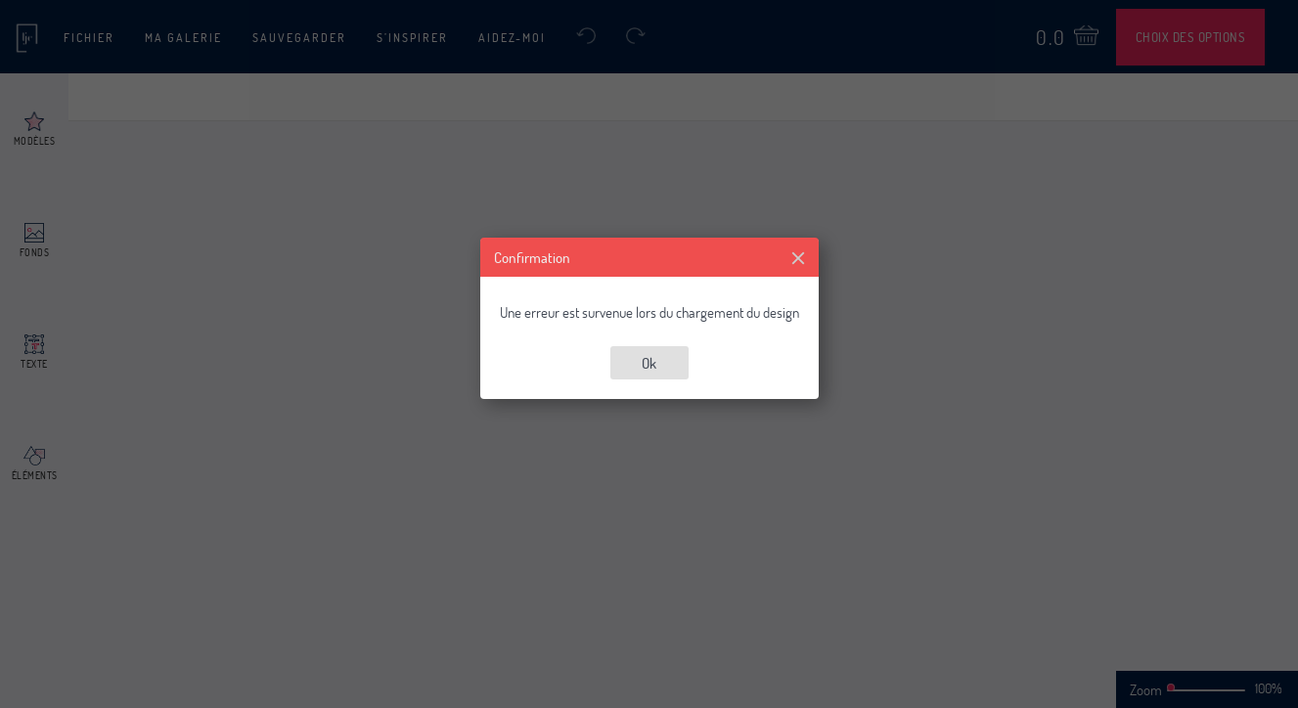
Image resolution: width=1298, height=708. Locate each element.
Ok (649, 363)
